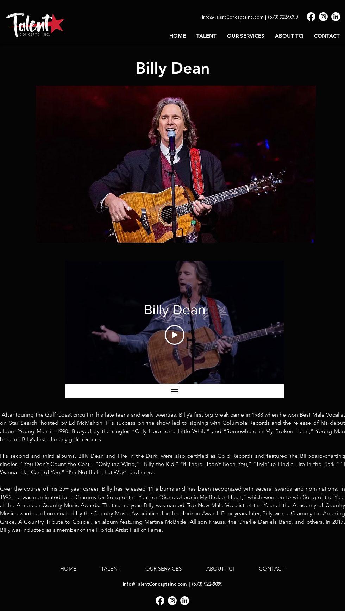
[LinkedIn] (335, 16)
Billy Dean (92, 456)
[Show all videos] (174, 391)
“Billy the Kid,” (159, 464)
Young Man (33, 431)
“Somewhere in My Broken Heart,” (268, 431)
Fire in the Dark (138, 456)
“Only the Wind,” (117, 464)
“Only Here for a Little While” (171, 431)
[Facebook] (311, 16)
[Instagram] (323, 16)
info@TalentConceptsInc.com (232, 17)
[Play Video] (174, 335)
